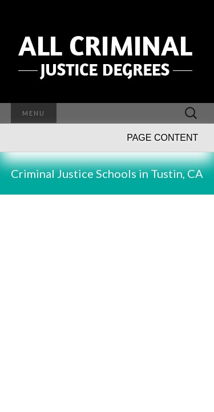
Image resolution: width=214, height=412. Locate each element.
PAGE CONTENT (162, 137)
